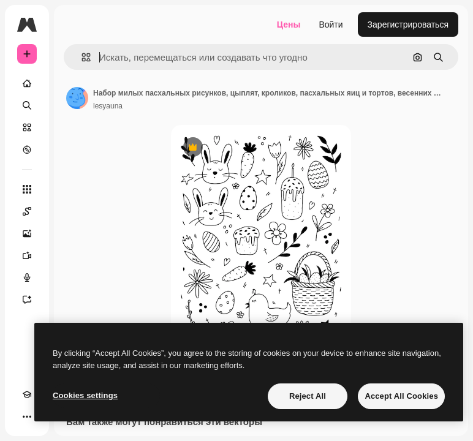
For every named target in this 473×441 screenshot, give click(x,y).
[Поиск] (27, 105)
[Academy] (27, 394)
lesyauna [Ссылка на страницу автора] (108, 106)
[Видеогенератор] (27, 255)
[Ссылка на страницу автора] (77, 98)
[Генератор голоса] (27, 277)
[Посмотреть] (27, 149)
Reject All (307, 396)
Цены (289, 24)
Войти (330, 24)
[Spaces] (27, 211)
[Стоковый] (27, 127)
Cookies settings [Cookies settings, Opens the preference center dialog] (85, 395)
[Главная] (27, 83)
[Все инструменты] (27, 189)
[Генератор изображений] (27, 233)
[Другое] (27, 416)
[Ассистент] (27, 299)
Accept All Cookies (401, 396)
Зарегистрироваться (408, 24)
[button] (81, 57)
